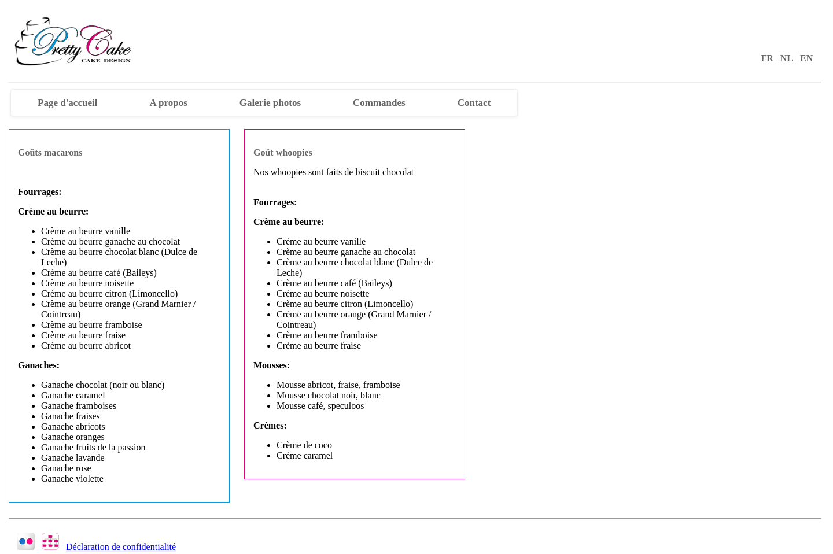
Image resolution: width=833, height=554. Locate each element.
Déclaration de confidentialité (121, 547)
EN (806, 58)
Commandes (379, 102)
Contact (474, 102)
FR (767, 58)
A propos (168, 102)
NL (786, 58)
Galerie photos (270, 102)
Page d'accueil (67, 102)
